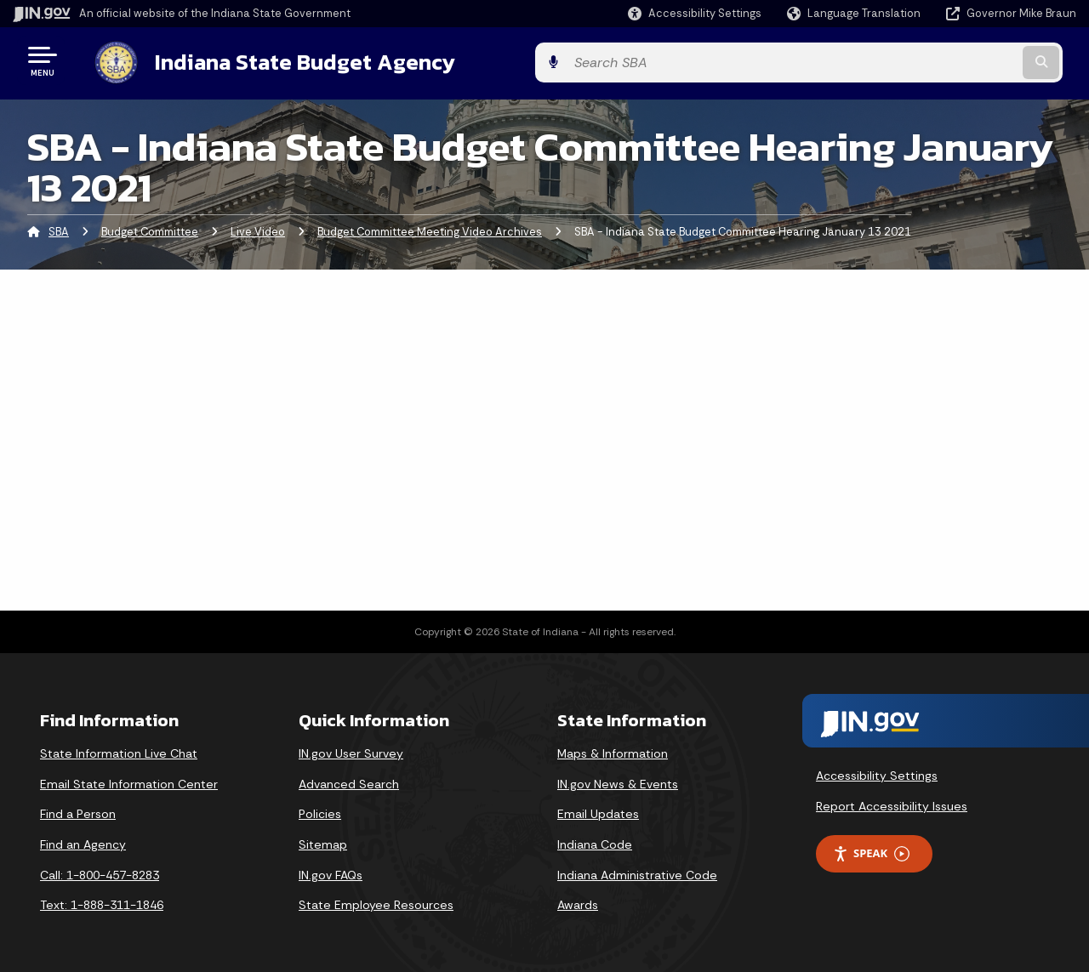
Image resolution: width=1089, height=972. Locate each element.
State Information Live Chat (118, 751)
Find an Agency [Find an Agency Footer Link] (83, 841)
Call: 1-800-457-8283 (99, 871)
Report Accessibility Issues (891, 802)
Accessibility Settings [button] (877, 772)
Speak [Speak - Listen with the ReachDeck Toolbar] (871, 851)
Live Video (258, 228)
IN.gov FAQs (330, 871)
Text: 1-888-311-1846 (101, 901)
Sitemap (323, 841)
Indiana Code (594, 841)
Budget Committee (149, 228)
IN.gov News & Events (617, 780)
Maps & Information (612, 751)
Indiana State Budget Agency (288, 60)
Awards (577, 901)
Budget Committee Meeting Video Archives (429, 228)
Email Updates (598, 811)
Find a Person (78, 811)
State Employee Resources (376, 901)
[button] (694, 13)
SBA (58, 228)
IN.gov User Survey (351, 751)
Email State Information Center (129, 780)
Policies (320, 811)
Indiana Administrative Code (637, 871)
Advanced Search (349, 780)
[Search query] (954, 60)
